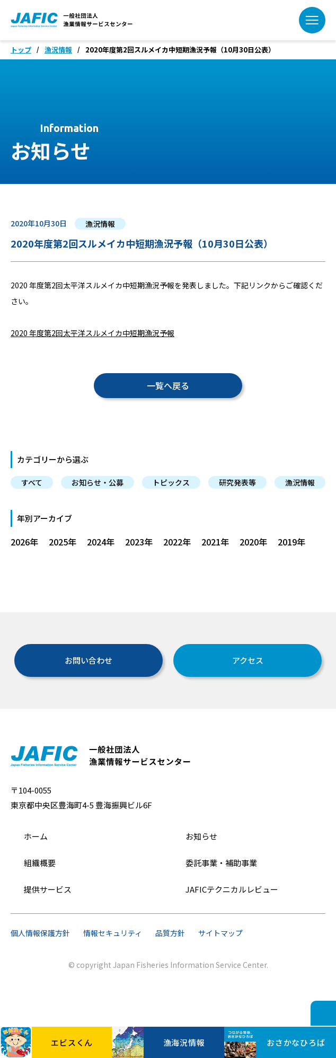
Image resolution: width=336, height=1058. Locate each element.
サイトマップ (220, 933)
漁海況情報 (158, 1042)
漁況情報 (58, 50)
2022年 (177, 541)
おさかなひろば (274, 1042)
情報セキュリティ (112, 933)
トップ (21, 50)
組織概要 (40, 862)
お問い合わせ (88, 660)
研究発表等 (237, 482)
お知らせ (201, 836)
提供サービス (48, 889)
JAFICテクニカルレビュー (231, 889)
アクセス (247, 660)
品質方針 (170, 933)
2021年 (215, 541)
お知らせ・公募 (97, 482)
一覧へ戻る (168, 385)
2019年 (291, 541)
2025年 (62, 541)
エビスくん (46, 1042)
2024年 (100, 541)
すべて (31, 482)
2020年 (253, 541)
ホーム (36, 836)
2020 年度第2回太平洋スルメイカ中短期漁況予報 (92, 333)
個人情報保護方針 (40, 933)
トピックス (171, 482)
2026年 (24, 541)
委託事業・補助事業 (221, 862)
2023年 (139, 541)
